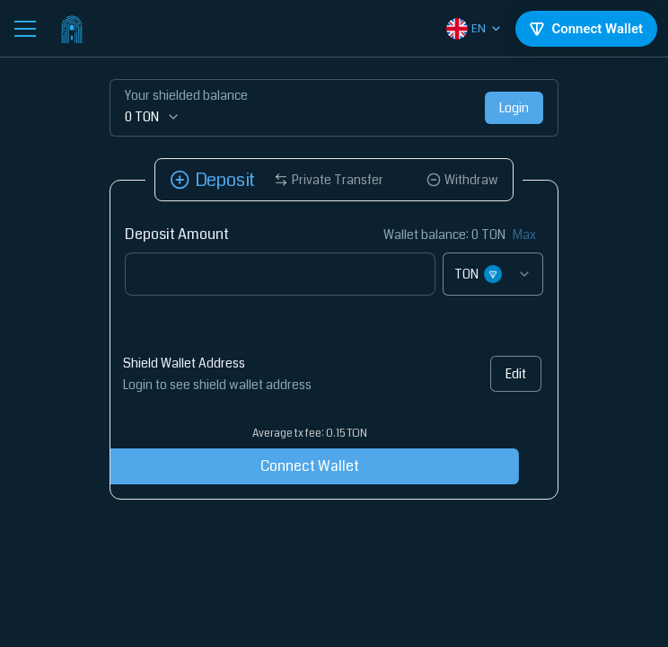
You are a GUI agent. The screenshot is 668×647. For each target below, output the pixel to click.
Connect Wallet (287, 466)
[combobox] (493, 274)
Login (514, 108)
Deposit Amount (177, 234)
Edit (512, 374)
